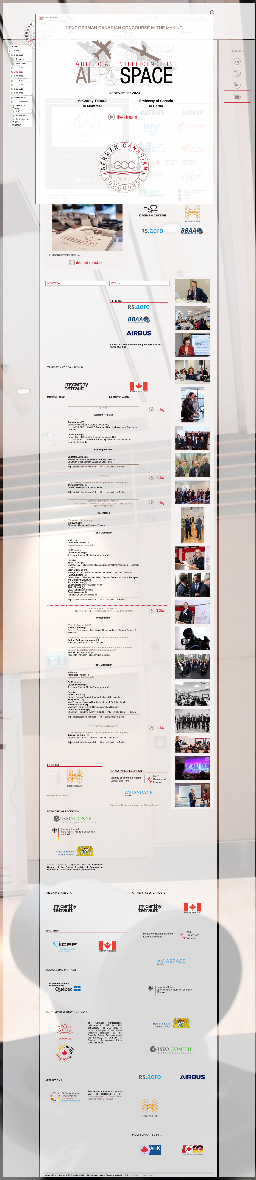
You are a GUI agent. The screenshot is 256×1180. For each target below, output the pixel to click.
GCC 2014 (17, 84)
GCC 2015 (17, 80)
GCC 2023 (17, 55)
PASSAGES (20, 115)
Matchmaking (18, 97)
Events (13, 50)
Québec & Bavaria (19, 106)
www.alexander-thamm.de (81, 545)
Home (12, 46)
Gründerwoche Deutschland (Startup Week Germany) (105, 1097)
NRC (16, 111)
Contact (14, 125)
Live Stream (20, 63)
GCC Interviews (19, 101)
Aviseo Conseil (55, 864)
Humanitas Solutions (57, 795)
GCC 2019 (17, 67)
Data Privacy (147, 1175)
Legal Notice (134, 1175)
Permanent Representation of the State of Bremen (135, 805)
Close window (48, 17)
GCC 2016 (17, 76)
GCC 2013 (17, 89)
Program (18, 59)
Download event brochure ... (64, 255)
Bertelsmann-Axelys (20, 120)
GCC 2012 (17, 93)
